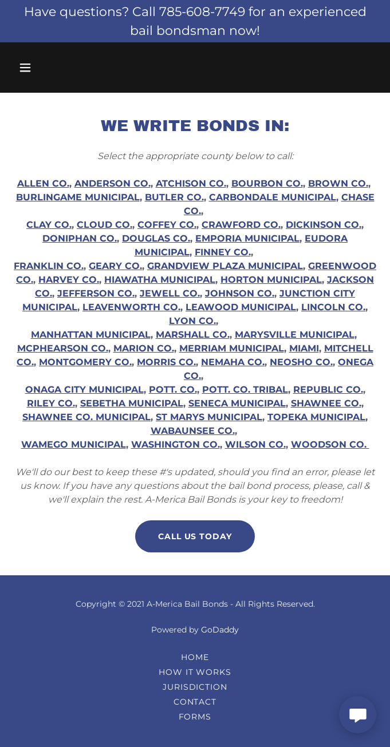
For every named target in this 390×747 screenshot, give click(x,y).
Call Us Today (195, 536)
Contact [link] (195, 702)
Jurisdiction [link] (195, 687)
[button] (39, 67)
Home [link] (195, 657)
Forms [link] (195, 717)
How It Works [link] (195, 672)
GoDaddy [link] (220, 630)
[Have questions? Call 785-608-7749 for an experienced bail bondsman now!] (195, 21)
